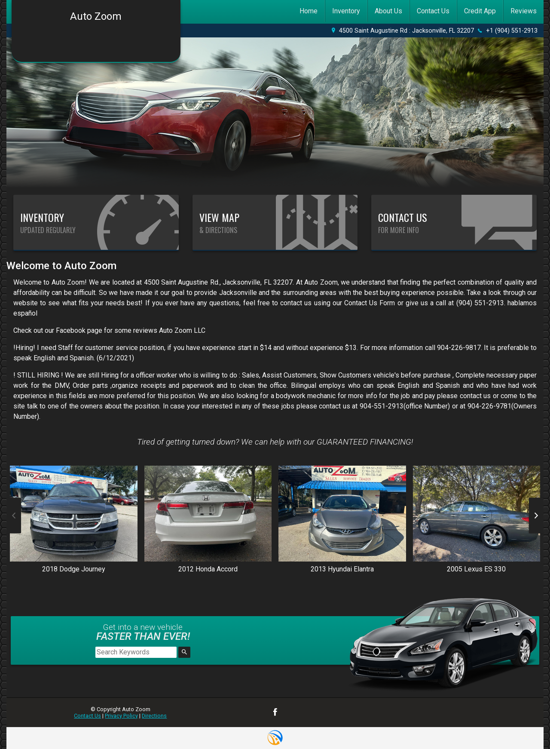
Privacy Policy (121, 715)
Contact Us (87, 715)
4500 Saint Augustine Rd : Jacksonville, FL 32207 (406, 30)
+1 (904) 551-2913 (512, 30)
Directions (154, 715)
